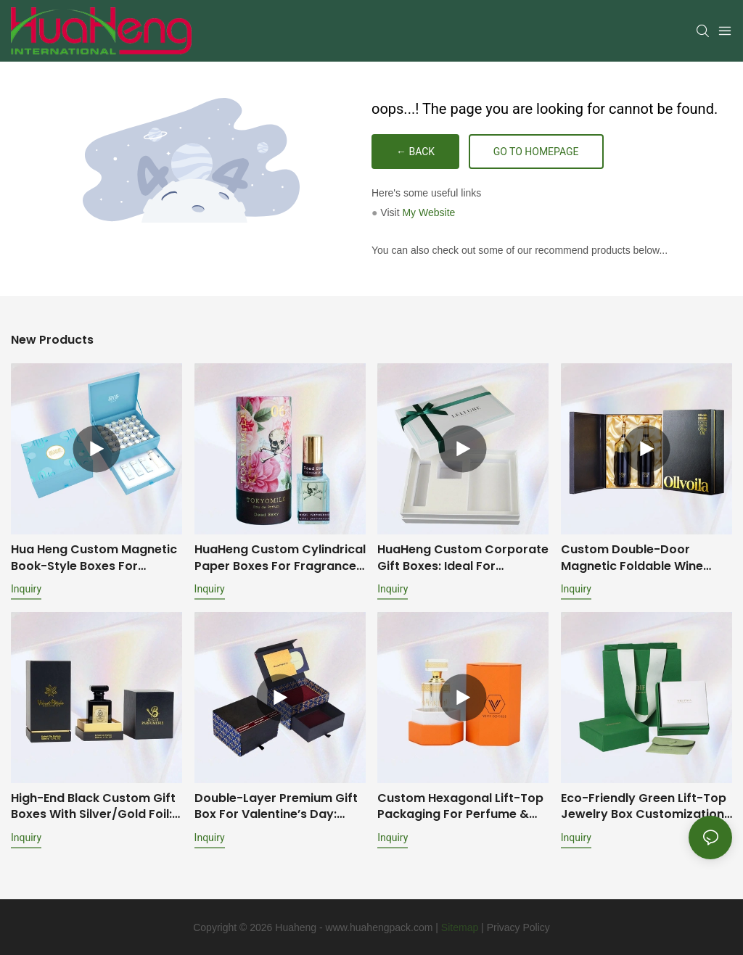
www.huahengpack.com (379, 927)
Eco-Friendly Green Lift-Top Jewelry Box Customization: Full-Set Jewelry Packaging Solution (644, 806)
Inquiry (26, 589)
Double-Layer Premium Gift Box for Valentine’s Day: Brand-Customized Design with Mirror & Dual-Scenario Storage (278, 806)
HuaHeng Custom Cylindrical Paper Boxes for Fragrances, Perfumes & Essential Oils (280, 558)
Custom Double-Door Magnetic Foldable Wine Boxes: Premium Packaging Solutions (641, 558)
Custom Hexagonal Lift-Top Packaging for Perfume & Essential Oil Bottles (460, 806)
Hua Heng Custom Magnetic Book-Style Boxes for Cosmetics (94, 558)
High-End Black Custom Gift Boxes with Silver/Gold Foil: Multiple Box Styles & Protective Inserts (93, 806)
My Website (428, 212)
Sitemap (459, 927)
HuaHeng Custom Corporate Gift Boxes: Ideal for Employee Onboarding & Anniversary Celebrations (463, 558)
